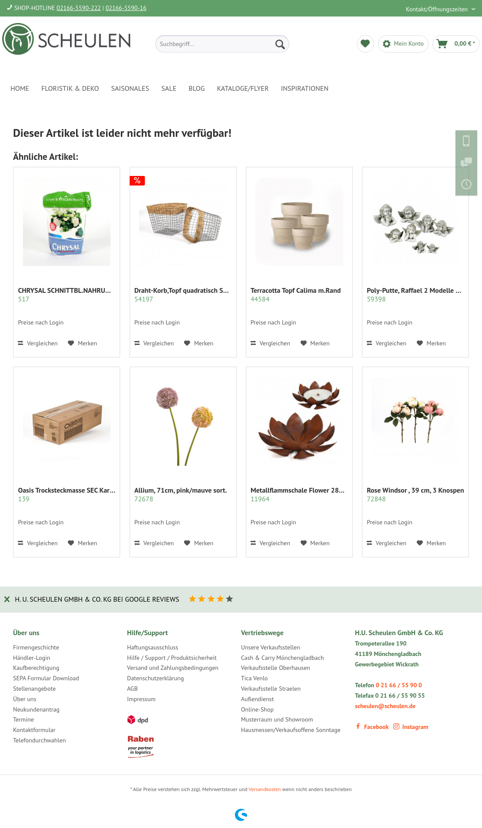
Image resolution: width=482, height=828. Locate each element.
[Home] (19, 88)
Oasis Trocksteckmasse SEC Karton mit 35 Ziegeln (66, 494)
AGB (132, 688)
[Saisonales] (130, 88)
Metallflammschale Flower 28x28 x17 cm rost (299, 494)
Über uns (24, 699)
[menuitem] (222, 44)
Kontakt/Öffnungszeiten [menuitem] (437, 9)
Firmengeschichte (36, 647)
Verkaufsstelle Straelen (271, 688)
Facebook (371, 727)
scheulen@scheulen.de (385, 706)
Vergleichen (37, 343)
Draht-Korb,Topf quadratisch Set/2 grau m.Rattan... (183, 294)
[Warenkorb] (456, 44)
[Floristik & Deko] (70, 88)
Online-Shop (257, 709)
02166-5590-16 (126, 8)
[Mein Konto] (403, 44)
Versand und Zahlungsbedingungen (172, 668)
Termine (23, 719)
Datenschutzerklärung (155, 678)
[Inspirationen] (305, 88)
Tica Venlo (254, 678)
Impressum (141, 699)
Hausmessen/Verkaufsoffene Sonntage (291, 730)
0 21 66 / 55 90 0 (399, 685)
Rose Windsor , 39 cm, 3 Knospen (415, 494)
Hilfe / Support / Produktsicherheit (172, 658)
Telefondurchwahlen (39, 740)
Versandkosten (265, 789)
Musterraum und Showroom (277, 719)
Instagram (410, 727)
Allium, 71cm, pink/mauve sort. (180, 494)
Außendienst (257, 699)
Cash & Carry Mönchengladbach (282, 658)
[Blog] (197, 88)
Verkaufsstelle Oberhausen (275, 668)
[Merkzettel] (365, 44)
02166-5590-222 (79, 8)
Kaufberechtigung (36, 668)
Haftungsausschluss (152, 647)
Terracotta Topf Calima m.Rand (296, 294)
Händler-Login (31, 658)
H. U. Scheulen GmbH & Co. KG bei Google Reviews (97, 599)
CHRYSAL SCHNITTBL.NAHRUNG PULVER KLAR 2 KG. (66, 294)
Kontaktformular (34, 730)
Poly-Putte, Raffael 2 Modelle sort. (415, 294)
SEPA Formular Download (46, 678)
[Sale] (169, 88)
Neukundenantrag (36, 709)
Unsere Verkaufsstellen (270, 647)
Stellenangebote (34, 688)
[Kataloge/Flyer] (243, 88)
